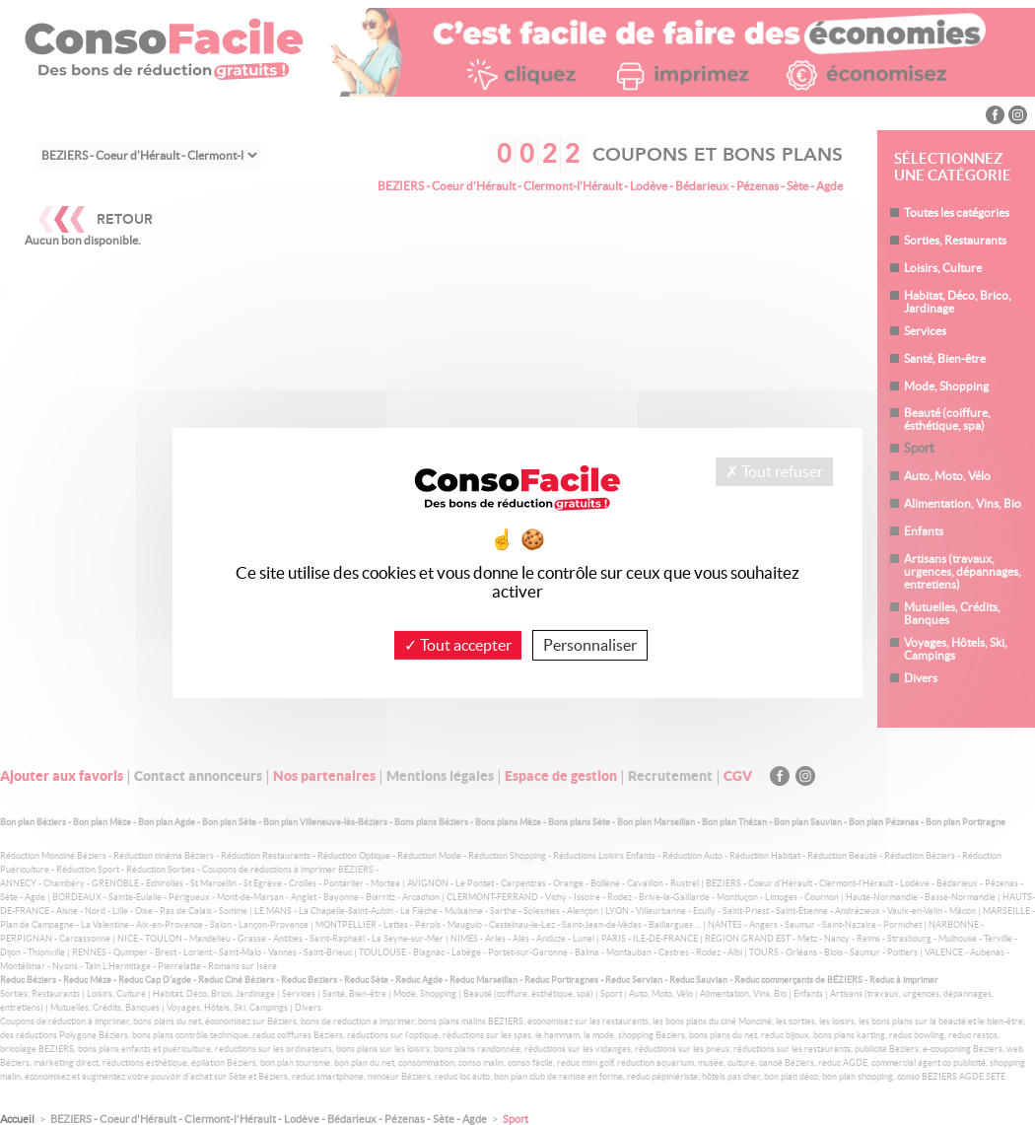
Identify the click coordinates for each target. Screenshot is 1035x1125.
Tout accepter (458, 644)
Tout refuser (774, 470)
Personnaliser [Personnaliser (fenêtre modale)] (590, 644)
